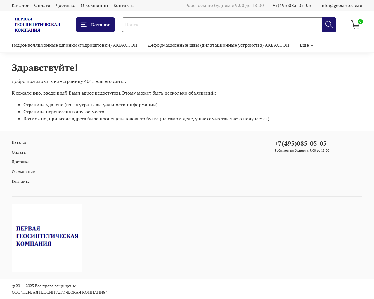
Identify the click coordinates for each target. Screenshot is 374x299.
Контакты (124, 5)
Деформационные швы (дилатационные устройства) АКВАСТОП (218, 45)
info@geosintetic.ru (341, 5)
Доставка (65, 5)
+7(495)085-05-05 (292, 5)
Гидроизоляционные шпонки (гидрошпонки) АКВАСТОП (74, 45)
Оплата (42, 5)
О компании (94, 5)
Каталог (20, 5)
